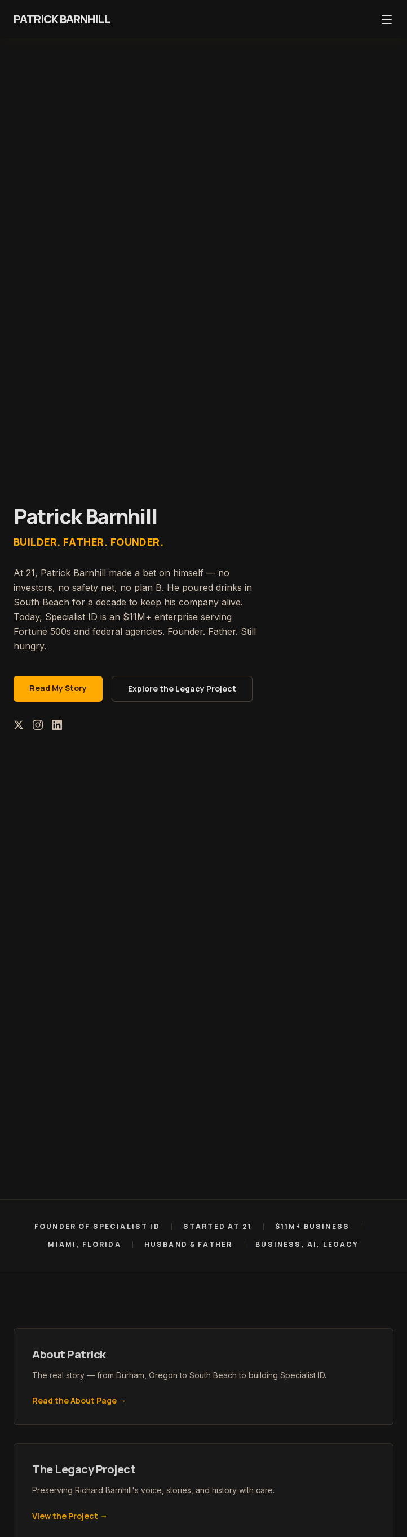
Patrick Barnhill (62, 18)
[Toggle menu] (386, 19)
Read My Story (58, 688)
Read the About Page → (79, 1403)
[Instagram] (38, 725)
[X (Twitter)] (19, 725)
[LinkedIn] (57, 725)
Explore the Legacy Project (182, 688)
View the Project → (70, 1518)
